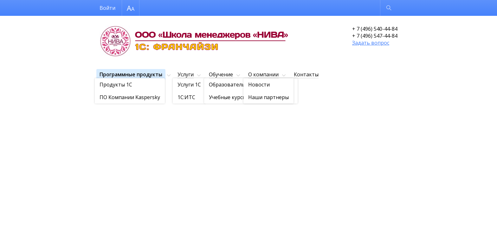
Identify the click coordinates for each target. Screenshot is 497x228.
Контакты (306, 74)
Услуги (186, 74)
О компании (263, 74)
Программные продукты (131, 74)
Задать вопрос (370, 42)
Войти (107, 7)
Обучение (221, 74)
